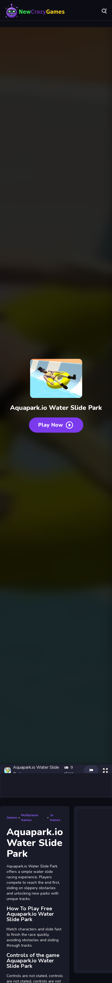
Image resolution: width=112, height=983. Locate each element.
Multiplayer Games (30, 817)
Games (12, 817)
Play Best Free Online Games (35, 11)
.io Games (55, 817)
